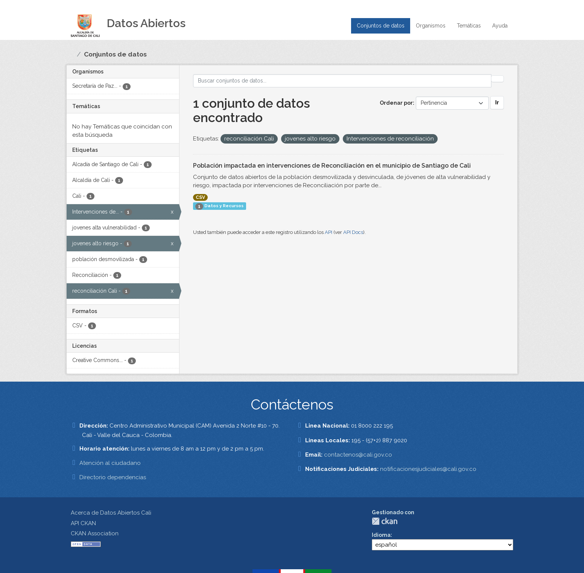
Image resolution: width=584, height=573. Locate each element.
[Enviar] (497, 78)
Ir (497, 102)
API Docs (353, 232)
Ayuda (500, 26)
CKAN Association (95, 533)
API (328, 232)
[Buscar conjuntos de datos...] (342, 80)
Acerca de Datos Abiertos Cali (111, 512)
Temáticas (469, 26)
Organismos (431, 26)
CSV (200, 197)
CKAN (384, 521)
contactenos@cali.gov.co (358, 454)
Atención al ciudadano (110, 463)
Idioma (381, 535)
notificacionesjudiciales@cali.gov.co (428, 469)
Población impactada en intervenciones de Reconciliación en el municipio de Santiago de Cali (332, 165)
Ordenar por (396, 103)
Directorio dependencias (112, 477)
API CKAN (83, 523)
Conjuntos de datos (381, 26)
